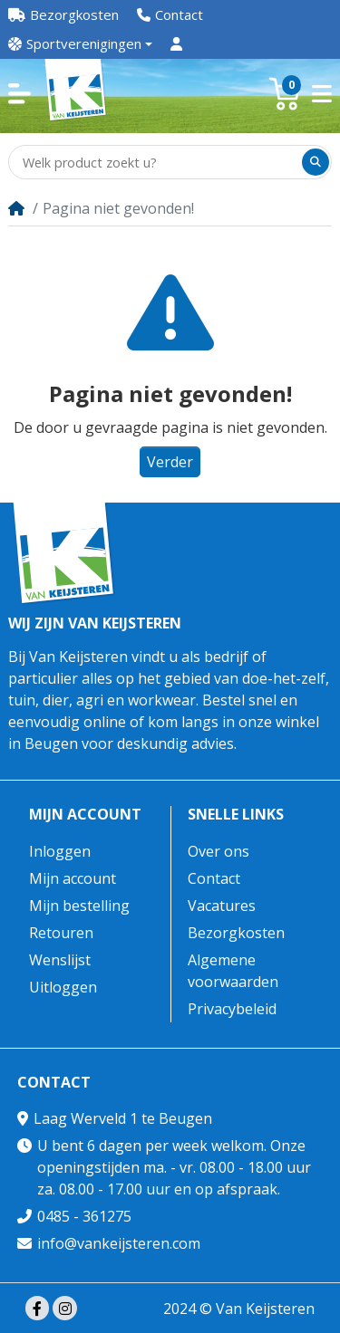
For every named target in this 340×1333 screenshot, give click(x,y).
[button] (19, 93)
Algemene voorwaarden (233, 971)
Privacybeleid (232, 1009)
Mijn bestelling (79, 906)
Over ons (218, 851)
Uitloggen (63, 987)
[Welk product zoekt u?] (156, 162)
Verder (170, 462)
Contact (214, 878)
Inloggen (60, 851)
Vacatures (222, 906)
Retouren (61, 933)
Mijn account (85, 814)
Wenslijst (60, 960)
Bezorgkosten (236, 933)
